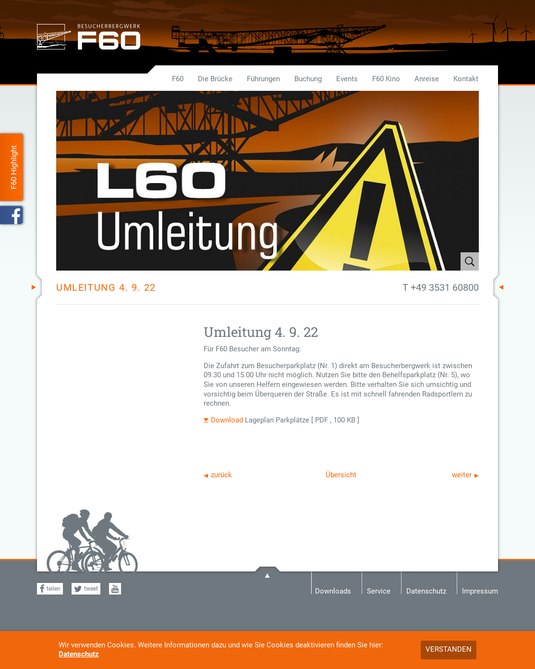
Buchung (308, 78)
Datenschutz (79, 654)
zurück (221, 475)
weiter (462, 475)
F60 (177, 78)
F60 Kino (386, 78)
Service (378, 590)
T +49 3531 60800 (440, 287)
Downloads (333, 590)
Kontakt (465, 78)
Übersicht (341, 475)
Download (227, 420)
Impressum (480, 590)
